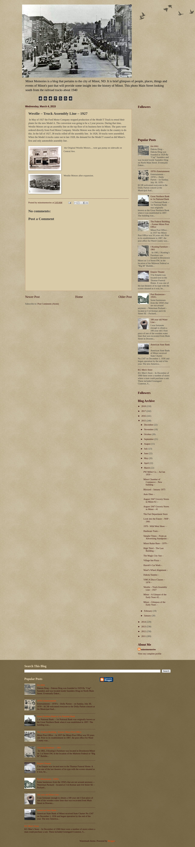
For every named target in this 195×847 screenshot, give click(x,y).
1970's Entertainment (160, 171)
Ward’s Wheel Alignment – (156, 570)
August (147, 444)
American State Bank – (47, 810)
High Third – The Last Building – (154, 549)
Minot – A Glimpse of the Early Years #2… (155, 595)
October (148, 434)
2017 (143, 411)
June (146, 453)
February (148, 611)
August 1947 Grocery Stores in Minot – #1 (156, 507)
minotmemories (148, 649)
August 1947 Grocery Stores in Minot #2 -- (156, 500)
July (146, 448)
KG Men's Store (145, 370)
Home (79, 296)
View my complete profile (149, 653)
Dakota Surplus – (151, 575)
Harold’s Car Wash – (153, 565)
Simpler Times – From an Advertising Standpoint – (156, 537)
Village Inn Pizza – (152, 560)
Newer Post (32, 296)
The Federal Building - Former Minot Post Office (160, 224)
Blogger (111, 841)
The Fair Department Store (156, 514)
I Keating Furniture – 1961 (49, 747)
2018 (143, 406)
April (146, 463)
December (149, 425)
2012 (143, 631)
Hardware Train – (151, 531)
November (149, 429)
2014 (143, 622)
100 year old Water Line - (48, 794)
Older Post (125, 296)
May (146, 458)
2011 (143, 636)
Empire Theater (158, 272)
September (149, 439)
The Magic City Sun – (153, 555)
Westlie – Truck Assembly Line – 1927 (155, 588)
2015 (143, 420)
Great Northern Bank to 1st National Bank (160, 197)
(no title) (154, 146)
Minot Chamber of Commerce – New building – (153, 482)
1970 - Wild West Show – (155, 526)
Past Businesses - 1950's (48, 779)
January (147, 615)
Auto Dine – (149, 494)
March (147, 468)
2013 (143, 626)
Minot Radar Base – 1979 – (156, 543)
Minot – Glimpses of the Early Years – (154, 603)
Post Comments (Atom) (48, 304)
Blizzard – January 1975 (154, 489)
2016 (143, 416)
